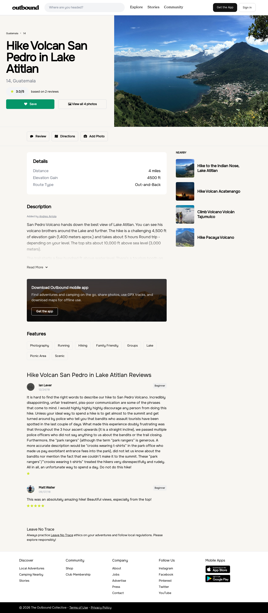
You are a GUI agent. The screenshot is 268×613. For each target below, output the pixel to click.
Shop (69, 568)
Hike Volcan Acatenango (218, 191)
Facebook (166, 574)
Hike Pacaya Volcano (215, 237)
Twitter (164, 587)
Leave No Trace (62, 535)
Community (173, 7)
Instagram (166, 568)
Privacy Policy (101, 608)
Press (116, 587)
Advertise (119, 581)
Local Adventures (31, 568)
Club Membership (78, 574)
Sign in (247, 7)
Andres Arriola (48, 216)
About (116, 568)
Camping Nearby (31, 574)
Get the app (44, 311)
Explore (136, 7)
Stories (153, 7)
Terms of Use (78, 608)
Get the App (225, 7)
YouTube (165, 593)
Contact (118, 593)
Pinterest (165, 581)
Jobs (115, 574)
